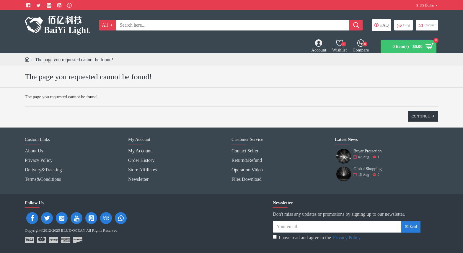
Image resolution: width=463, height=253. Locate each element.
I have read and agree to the (317, 235)
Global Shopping (367, 169)
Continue (421, 116)
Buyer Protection (367, 151)
